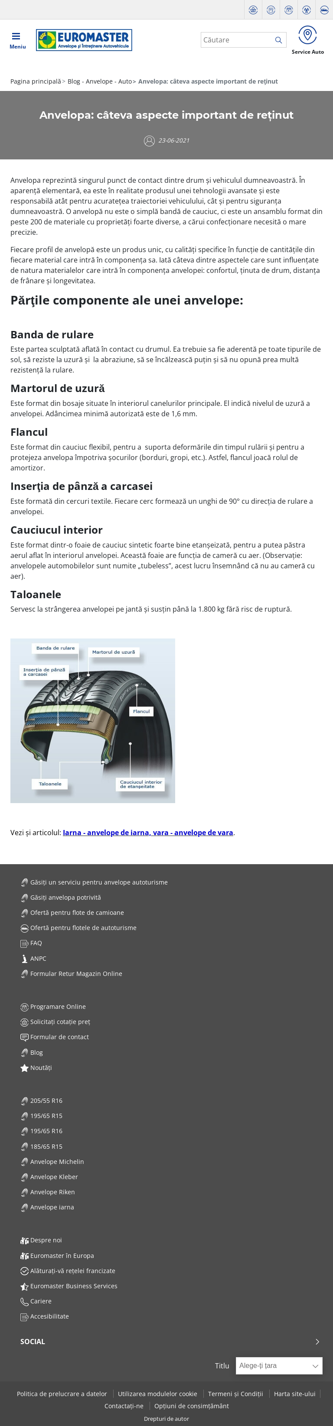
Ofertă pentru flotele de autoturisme (78, 928)
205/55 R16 (41, 1100)
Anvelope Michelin (52, 1161)
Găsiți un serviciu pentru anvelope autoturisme (94, 882)
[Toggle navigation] (18, 40)
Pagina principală (35, 81)
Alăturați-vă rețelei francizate (67, 1271)
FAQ (31, 943)
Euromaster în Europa (57, 1255)
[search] (280, 40)
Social (170, 1341)
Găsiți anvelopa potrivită (60, 897)
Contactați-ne (124, 1406)
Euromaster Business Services (69, 1286)
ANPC (33, 958)
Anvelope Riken (47, 1192)
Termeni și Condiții (236, 1394)
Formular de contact (54, 1037)
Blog (31, 1052)
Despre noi (41, 1240)
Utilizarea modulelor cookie (158, 1394)
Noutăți (36, 1067)
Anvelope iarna (47, 1207)
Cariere (36, 1301)
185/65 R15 (41, 1146)
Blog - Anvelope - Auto (99, 81)
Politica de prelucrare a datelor (63, 1394)
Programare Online (53, 1006)
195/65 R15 (41, 1116)
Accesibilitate (44, 1316)
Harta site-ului (295, 1394)
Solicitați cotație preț (55, 1022)
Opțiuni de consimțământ (191, 1406)
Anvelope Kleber (49, 1177)
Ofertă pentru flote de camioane (72, 912)
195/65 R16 (41, 1131)
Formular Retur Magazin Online (71, 973)
